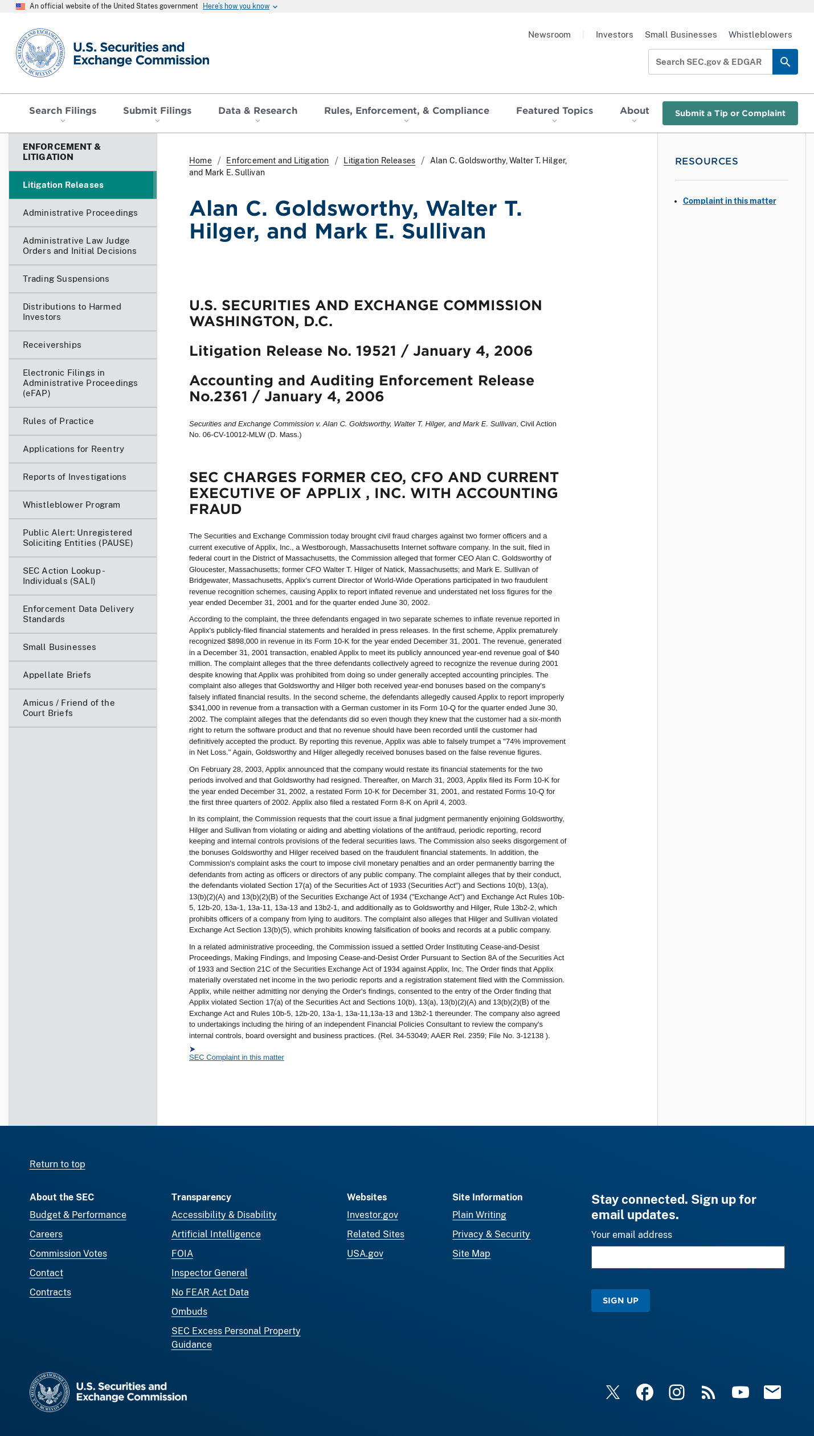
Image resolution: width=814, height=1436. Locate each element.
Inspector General (209, 1273)
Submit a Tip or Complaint (730, 113)
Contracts (50, 1292)
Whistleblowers (760, 34)
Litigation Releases (379, 160)
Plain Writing (479, 1214)
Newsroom (549, 34)
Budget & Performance (78, 1214)
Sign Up (621, 1300)
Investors (614, 34)
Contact (46, 1273)
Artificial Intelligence (216, 1234)
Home (200, 160)
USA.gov (365, 1253)
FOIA (182, 1253)
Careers (46, 1234)
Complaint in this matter (729, 200)
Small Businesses (681, 34)
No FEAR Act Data (210, 1292)
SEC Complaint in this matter (236, 1057)
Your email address (631, 1234)
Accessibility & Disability (224, 1214)
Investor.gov (372, 1214)
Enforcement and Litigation (277, 160)
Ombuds (189, 1311)
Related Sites (375, 1234)
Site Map (471, 1253)
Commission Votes (68, 1253)
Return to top (57, 1164)
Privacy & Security (491, 1234)
